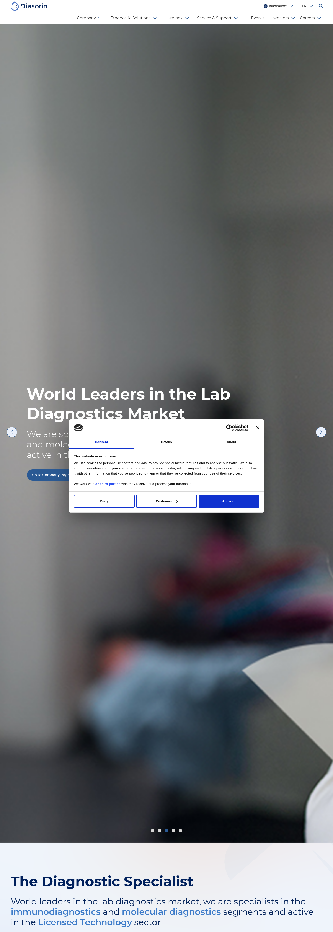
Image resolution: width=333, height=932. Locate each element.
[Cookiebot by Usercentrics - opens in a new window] (229, 427)
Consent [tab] (101, 442)
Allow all (228, 501)
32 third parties (108, 484)
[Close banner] (257, 427)
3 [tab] (167, 831)
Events (257, 18)
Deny (104, 501)
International (279, 6)
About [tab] (231, 442)
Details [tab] (166, 442)
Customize (167, 501)
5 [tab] (181, 831)
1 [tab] (152, 831)
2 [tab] (160, 831)
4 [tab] (174, 831)
